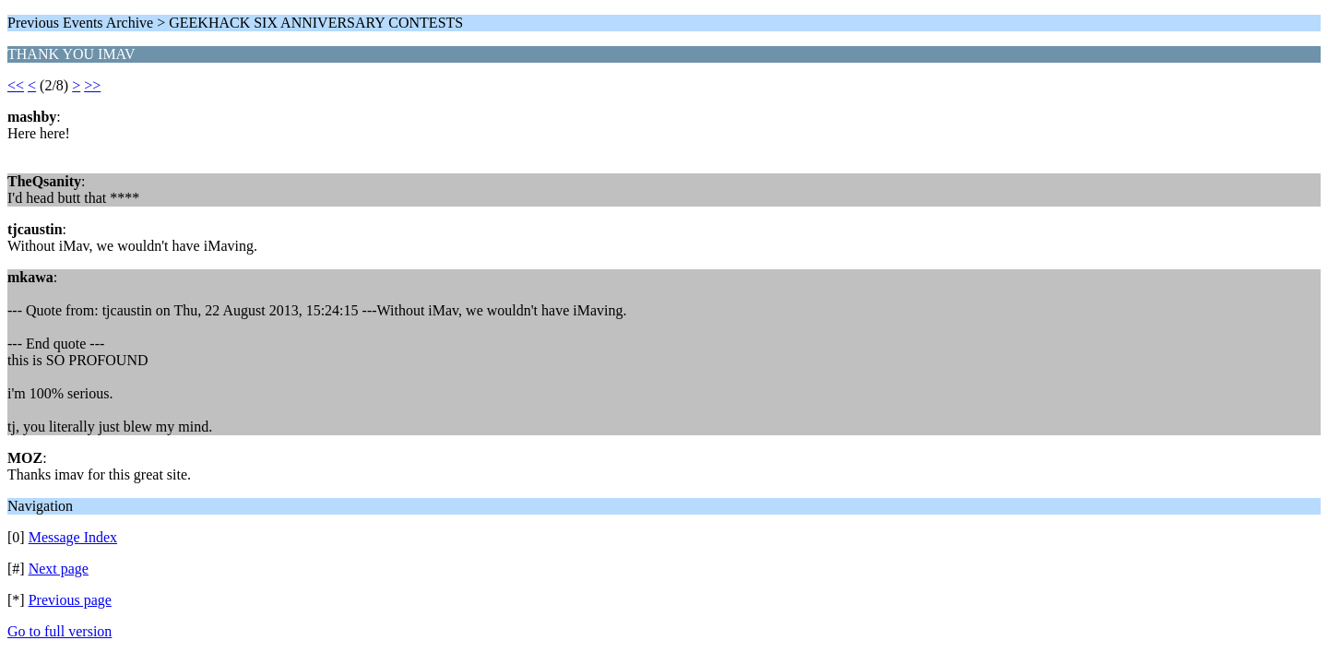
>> (92, 85)
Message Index (73, 537)
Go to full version (59, 631)
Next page (59, 568)
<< (15, 85)
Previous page (70, 600)
